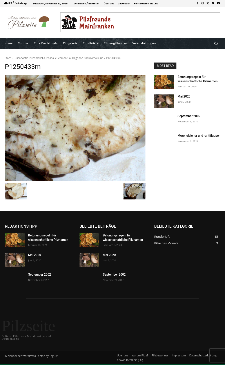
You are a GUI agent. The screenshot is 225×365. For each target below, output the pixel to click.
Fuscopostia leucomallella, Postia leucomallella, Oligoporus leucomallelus (58, 58)
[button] (216, 43)
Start (8, 58)
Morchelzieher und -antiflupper (199, 135)
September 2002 (189, 116)
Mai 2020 (184, 96)
